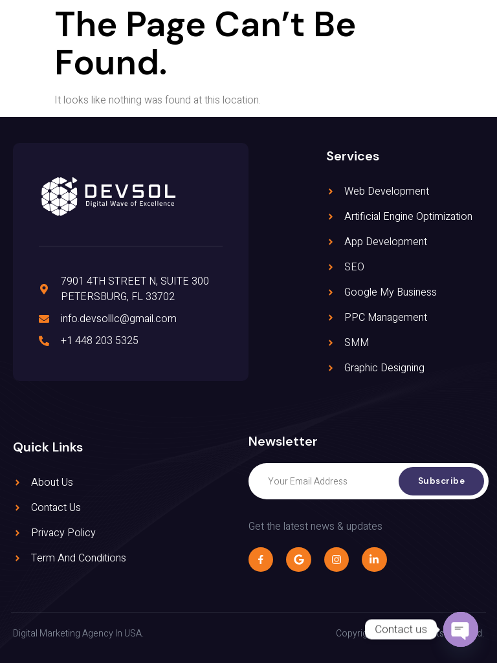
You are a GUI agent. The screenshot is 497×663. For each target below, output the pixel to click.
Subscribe (440, 481)
